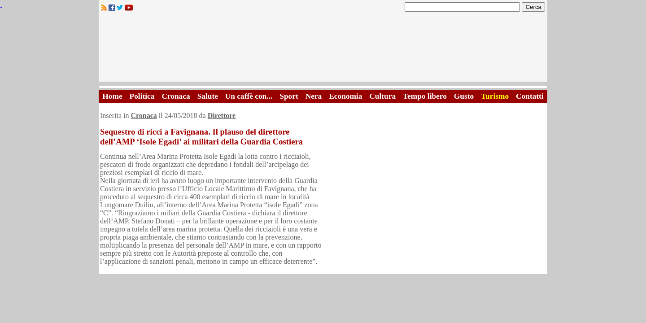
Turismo (495, 96)
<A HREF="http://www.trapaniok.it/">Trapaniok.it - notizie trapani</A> (323, 49)
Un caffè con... (248, 96)
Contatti (530, 96)
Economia (345, 96)
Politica (142, 96)
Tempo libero (425, 96)
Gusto (464, 96)
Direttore (222, 115)
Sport (288, 96)
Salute (207, 96)
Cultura (382, 96)
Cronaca (176, 96)
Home (112, 96)
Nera (314, 96)
